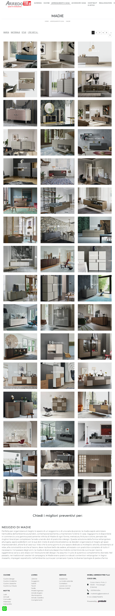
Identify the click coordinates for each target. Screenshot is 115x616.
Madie (68, 21)
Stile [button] (24, 32)
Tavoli (33, 586)
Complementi (36, 600)
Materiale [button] (15, 32)
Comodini (7, 599)
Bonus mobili (64, 588)
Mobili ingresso (37, 591)
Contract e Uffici (92, 4)
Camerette (7, 604)
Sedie (33, 588)
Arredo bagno (36, 593)
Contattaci (63, 583)
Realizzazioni (105, 3)
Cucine (47, 3)
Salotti (33, 583)
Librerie (34, 579)
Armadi (6, 597)
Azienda (38, 3)
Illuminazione (36, 595)
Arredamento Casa (60, 3)
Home (47, 21)
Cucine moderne (10, 581)
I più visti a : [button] (33, 32)
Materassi (7, 602)
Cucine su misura (10, 586)
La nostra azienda (66, 581)
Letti (5, 594)
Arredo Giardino (37, 598)
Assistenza (63, 579)
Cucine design (8, 579)
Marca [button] (6, 32)
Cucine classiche (9, 583)
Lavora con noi (65, 586)
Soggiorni (35, 581)
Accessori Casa (79, 3)
